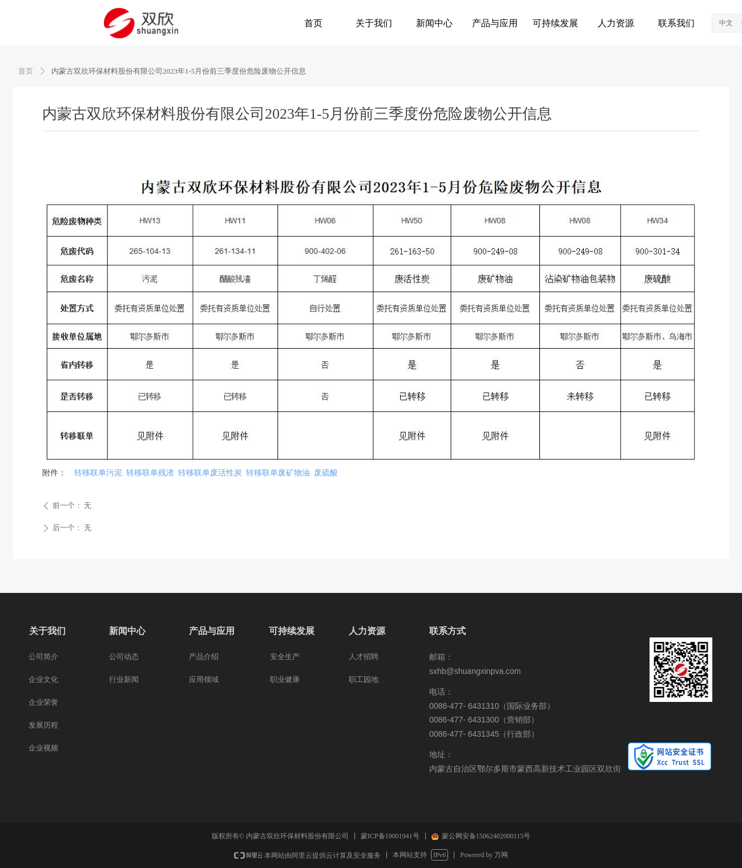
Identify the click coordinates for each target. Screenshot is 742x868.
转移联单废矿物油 (278, 473)
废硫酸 (326, 473)
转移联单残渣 (150, 473)
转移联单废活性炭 (210, 473)
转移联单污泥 (98, 473)
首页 (25, 71)
